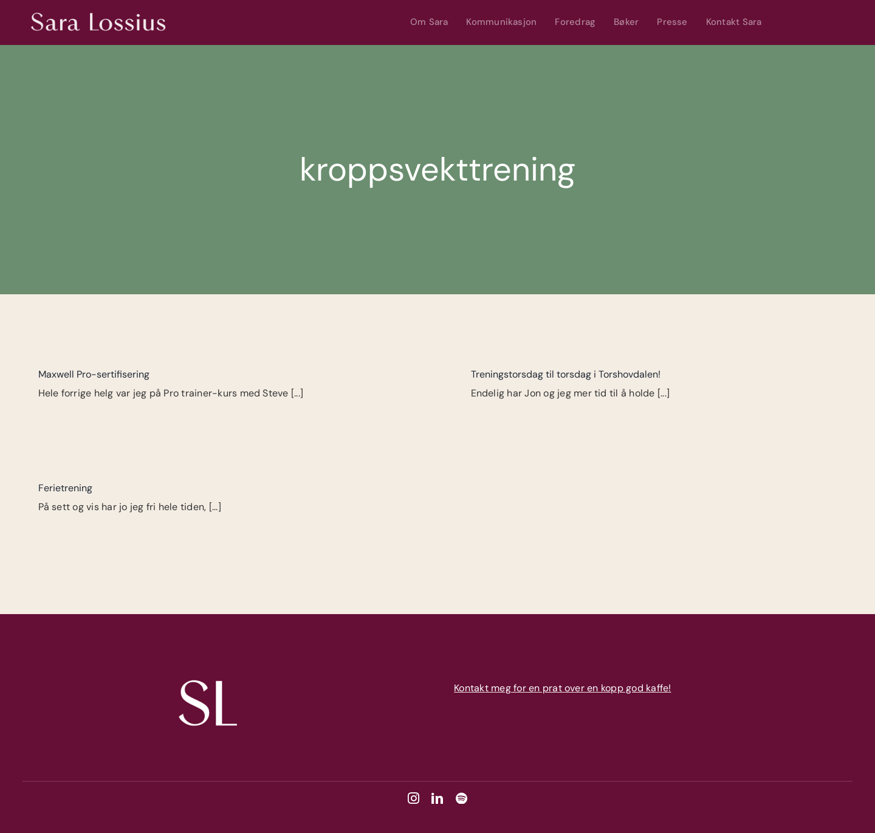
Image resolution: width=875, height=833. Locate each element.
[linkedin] (437, 798)
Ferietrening (65, 488)
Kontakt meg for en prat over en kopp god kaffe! (562, 688)
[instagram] (413, 798)
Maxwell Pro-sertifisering (93, 374)
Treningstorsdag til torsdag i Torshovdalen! (566, 374)
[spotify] (461, 798)
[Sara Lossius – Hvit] (99, 9)
